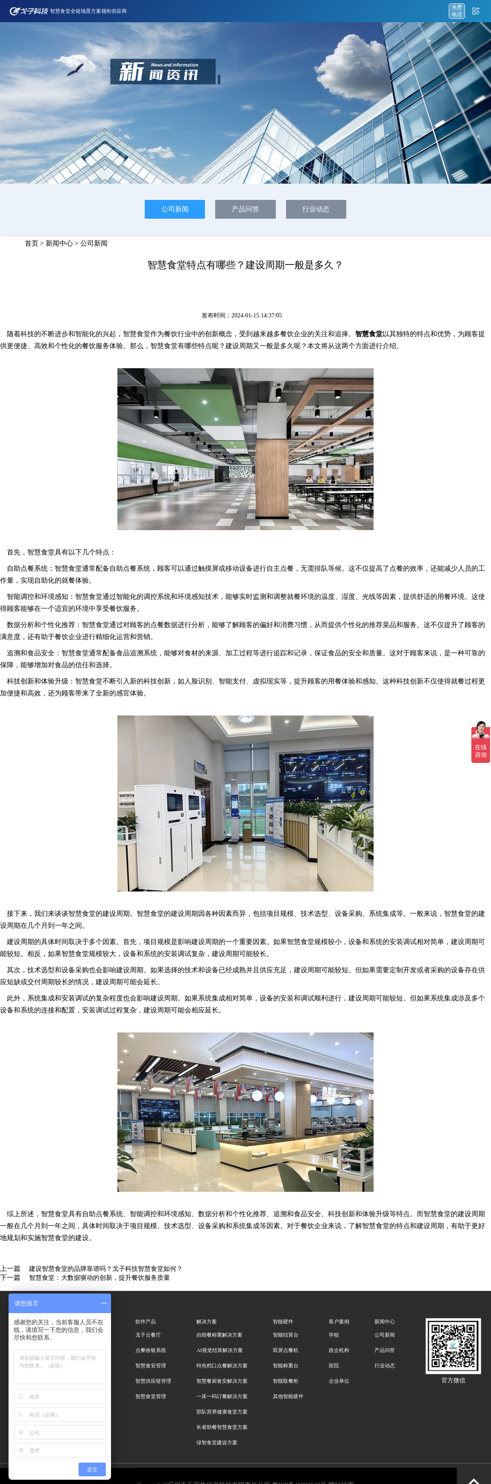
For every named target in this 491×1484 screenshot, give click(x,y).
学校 (334, 1335)
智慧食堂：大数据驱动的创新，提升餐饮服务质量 (99, 1277)
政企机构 (339, 1350)
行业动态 (316, 209)
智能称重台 (285, 1366)
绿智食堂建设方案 (216, 1443)
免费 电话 (457, 11)
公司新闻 (175, 209)
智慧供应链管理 (153, 1381)
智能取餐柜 (285, 1381)
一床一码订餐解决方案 (222, 1396)
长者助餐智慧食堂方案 (222, 1427)
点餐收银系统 (150, 1350)
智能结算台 (285, 1335)
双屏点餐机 (285, 1350)
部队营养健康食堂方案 (222, 1412)
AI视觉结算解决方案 (219, 1350)
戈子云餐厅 (148, 1335)
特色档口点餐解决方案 (222, 1366)
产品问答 (245, 209)
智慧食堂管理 (150, 1396)
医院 (334, 1366)
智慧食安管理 (150, 1366)
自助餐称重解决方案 (219, 1335)
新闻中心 (59, 243)
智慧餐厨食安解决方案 (222, 1381)
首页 (31, 243)
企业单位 (339, 1381)
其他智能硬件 (288, 1396)
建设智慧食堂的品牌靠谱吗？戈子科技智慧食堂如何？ (106, 1268)
